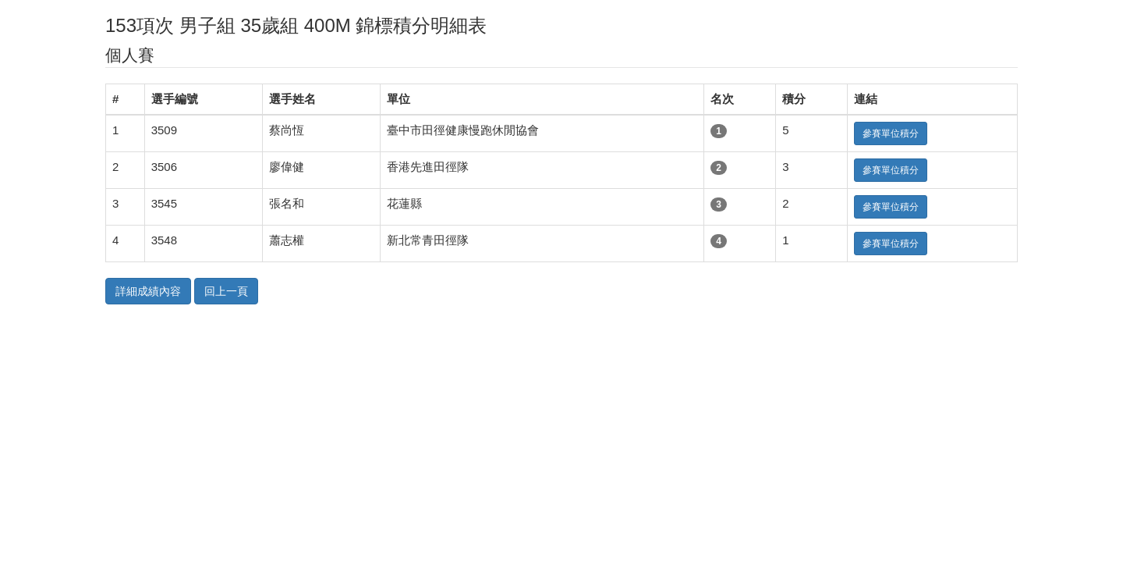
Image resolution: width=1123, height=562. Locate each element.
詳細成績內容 (148, 291)
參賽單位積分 (891, 133)
